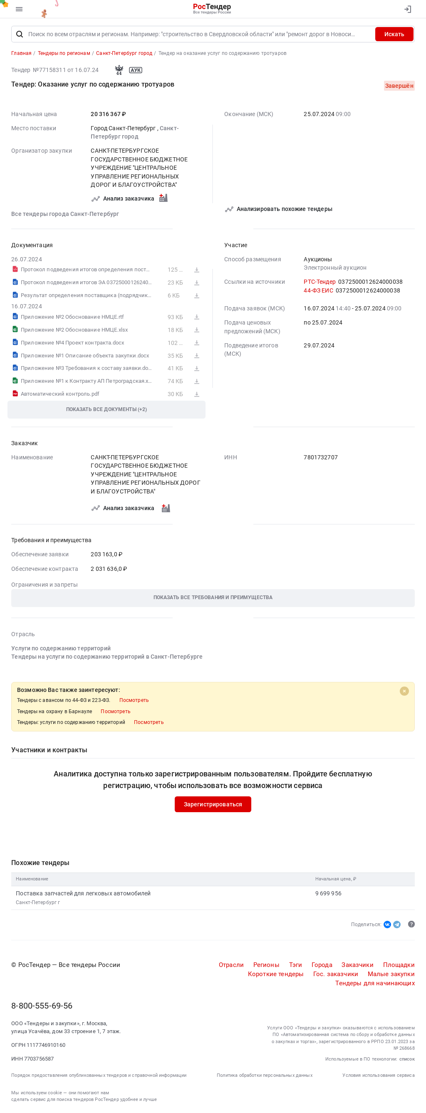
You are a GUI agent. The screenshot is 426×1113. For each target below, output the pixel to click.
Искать (394, 34)
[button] (212, 598)
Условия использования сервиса (378, 1075)
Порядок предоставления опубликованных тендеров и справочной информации (98, 1075)
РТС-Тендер (319, 282)
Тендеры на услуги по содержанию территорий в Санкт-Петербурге (107, 657)
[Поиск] (19, 34)
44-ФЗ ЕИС (318, 290)
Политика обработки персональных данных (264, 1075)
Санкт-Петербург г (38, 902)
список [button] (407, 1059)
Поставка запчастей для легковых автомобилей (83, 893)
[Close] (404, 691)
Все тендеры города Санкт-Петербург (65, 214)
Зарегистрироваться (213, 804)
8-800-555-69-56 (41, 1006)
